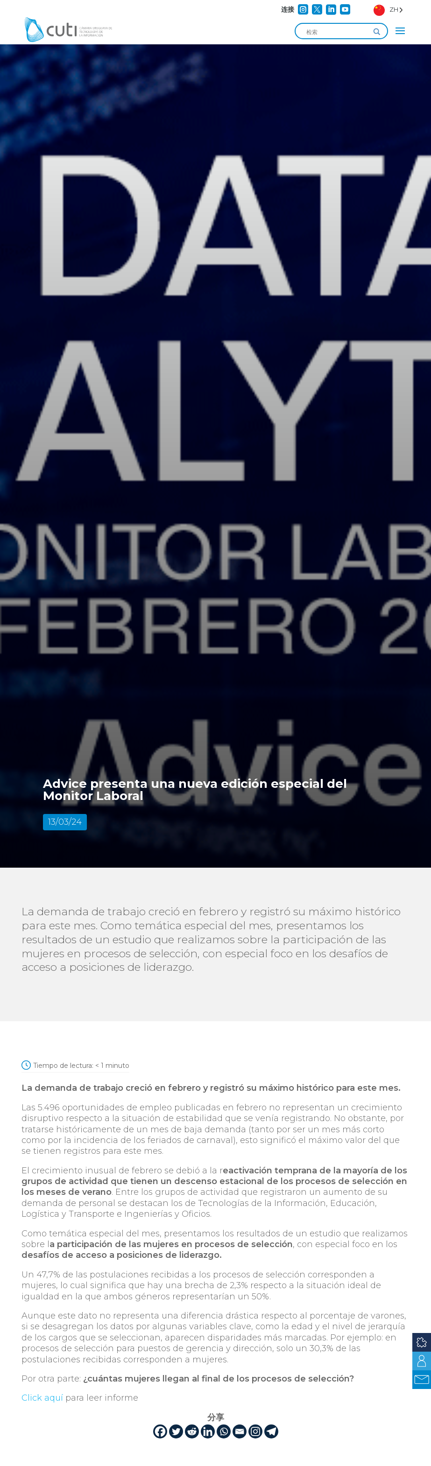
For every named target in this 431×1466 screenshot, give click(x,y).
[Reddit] (192, 1431)
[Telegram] (271, 1431)
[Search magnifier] (376, 32)
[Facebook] (160, 1431)
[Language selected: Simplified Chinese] (388, 9)
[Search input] (337, 32)
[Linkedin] (208, 1431)
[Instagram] (255, 1431)
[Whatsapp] (224, 1431)
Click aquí (42, 1398)
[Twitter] (176, 1431)
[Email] (240, 1431)
